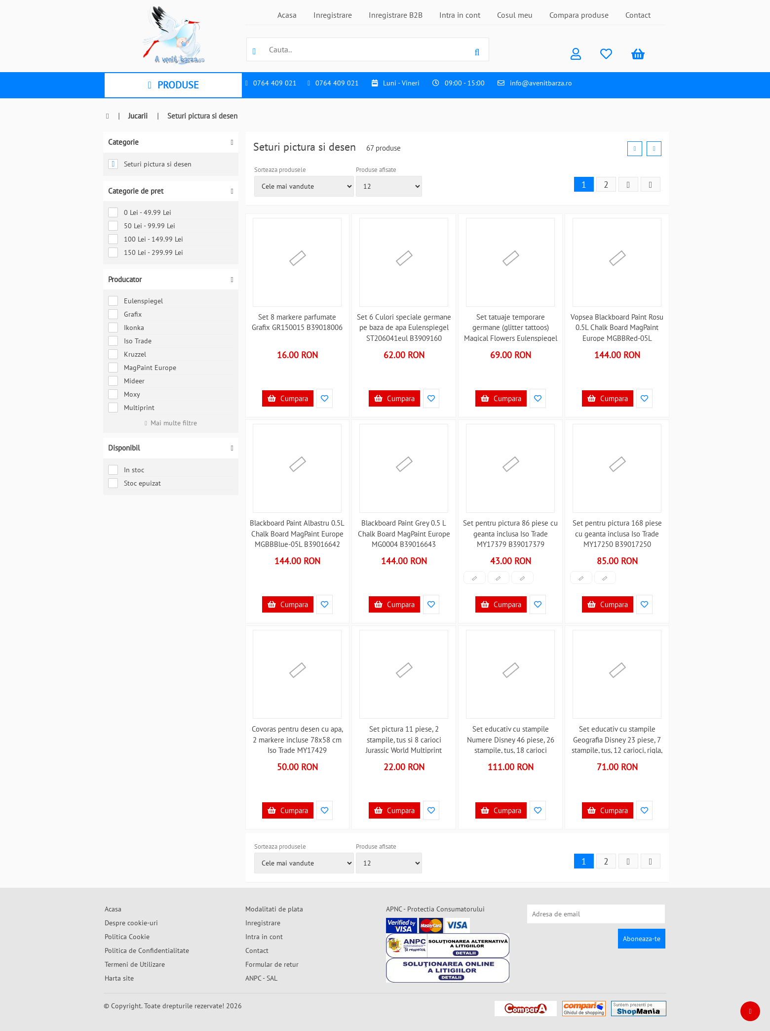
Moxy (124, 394)
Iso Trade (130, 341)
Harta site (119, 978)
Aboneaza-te (641, 938)
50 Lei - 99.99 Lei (141, 226)
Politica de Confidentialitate (147, 950)
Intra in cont (459, 15)
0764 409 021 (275, 83)
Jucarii (138, 116)
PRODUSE (173, 85)
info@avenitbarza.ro (541, 83)
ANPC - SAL (261, 978)
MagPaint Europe (142, 367)
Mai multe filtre (171, 422)
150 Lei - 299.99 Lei (145, 252)
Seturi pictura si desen (150, 164)
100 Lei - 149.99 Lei (145, 239)
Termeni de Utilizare (135, 964)
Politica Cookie (127, 936)
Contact (638, 15)
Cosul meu (515, 15)
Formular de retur (272, 964)
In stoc (126, 470)
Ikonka (126, 327)
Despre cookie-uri (131, 922)
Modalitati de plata (274, 909)
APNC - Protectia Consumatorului (435, 909)
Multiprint (131, 407)
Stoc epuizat (134, 483)
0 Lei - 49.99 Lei (139, 212)
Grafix (125, 314)
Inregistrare (332, 15)
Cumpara (288, 398)
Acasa (287, 15)
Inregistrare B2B (396, 15)
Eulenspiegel (135, 301)
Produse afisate (376, 169)
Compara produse (579, 15)
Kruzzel (127, 354)
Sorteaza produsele (280, 169)
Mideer (126, 381)
